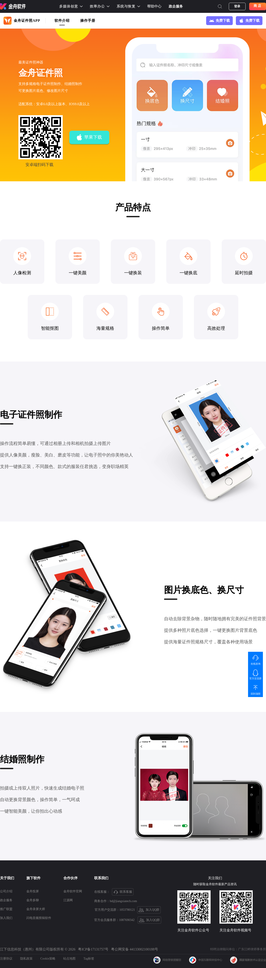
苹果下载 (89, 137)
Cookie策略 (47, 958)
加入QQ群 (149, 910)
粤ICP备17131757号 (93, 949)
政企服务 (176, 6)
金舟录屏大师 (35, 909)
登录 (237, 6)
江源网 (68, 900)
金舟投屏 (32, 891)
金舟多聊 (32, 900)
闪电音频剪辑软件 (38, 918)
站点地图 (69, 958)
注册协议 (6, 958)
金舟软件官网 (72, 891)
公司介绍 (6, 891)
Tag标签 (88, 958)
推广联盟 (6, 909)
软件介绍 (62, 20)
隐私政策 (26, 958)
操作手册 (87, 20)
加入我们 (6, 918)
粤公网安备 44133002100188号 (134, 949)
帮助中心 (154, 6)
